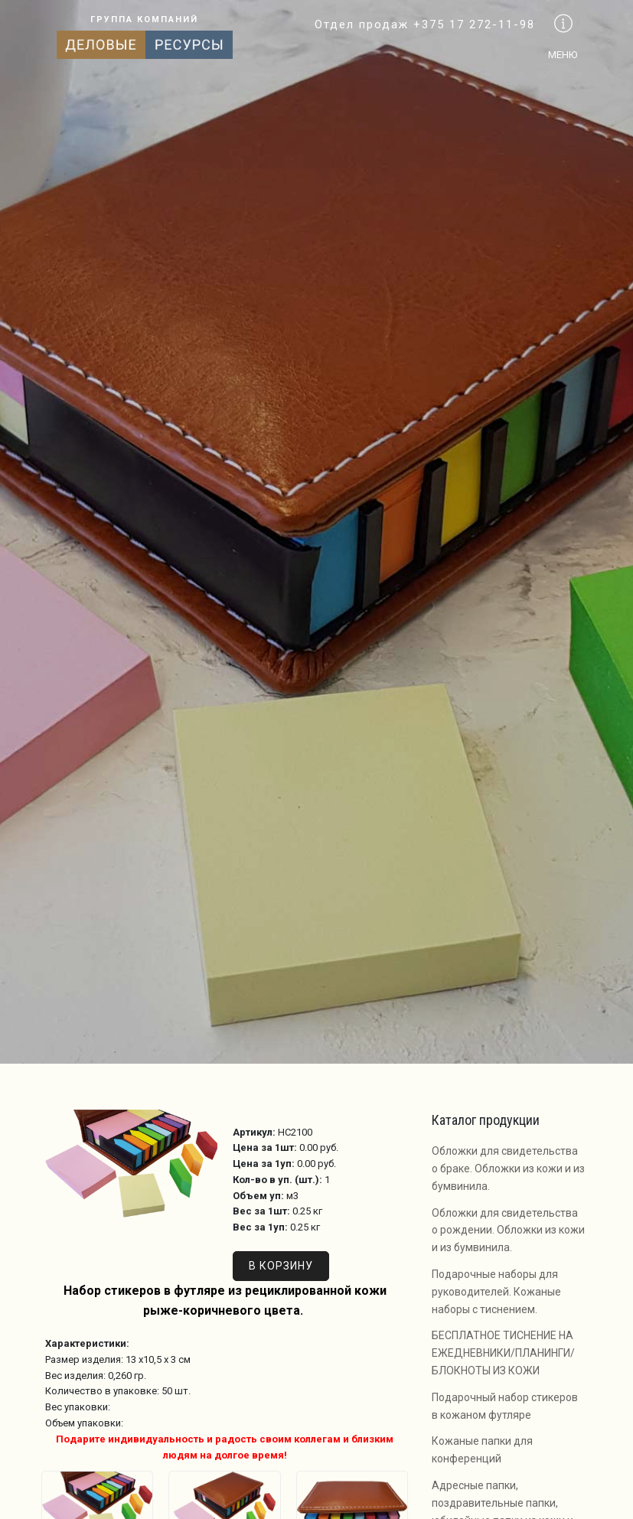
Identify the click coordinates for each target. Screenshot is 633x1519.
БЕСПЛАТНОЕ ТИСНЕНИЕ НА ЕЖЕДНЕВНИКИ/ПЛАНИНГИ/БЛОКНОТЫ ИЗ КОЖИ (503, 1353)
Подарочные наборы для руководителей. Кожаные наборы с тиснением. (496, 1291)
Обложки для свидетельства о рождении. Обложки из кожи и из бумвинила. (508, 1230)
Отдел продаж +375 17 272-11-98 (425, 24)
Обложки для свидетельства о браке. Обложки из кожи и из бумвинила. (508, 1168)
